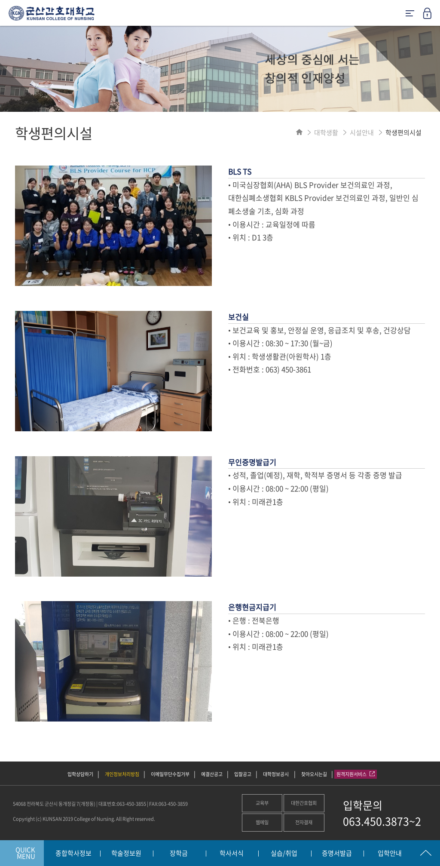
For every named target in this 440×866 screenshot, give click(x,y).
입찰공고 (242, 774)
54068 (19, 804)
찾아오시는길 (314, 774)
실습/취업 (284, 854)
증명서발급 (337, 854)
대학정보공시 (276, 774)
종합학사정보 (73, 854)
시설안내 (362, 132)
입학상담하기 (80, 774)
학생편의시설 (403, 132)
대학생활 (326, 132)
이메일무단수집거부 (170, 774)
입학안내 (390, 854)
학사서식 (232, 854)
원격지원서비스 (355, 774)
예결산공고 (212, 774)
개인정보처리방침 (122, 774)
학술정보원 (126, 854)
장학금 (179, 854)
